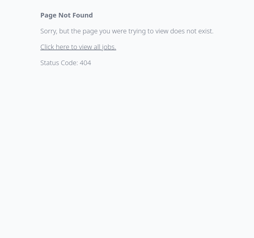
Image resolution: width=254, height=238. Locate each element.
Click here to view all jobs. (78, 46)
